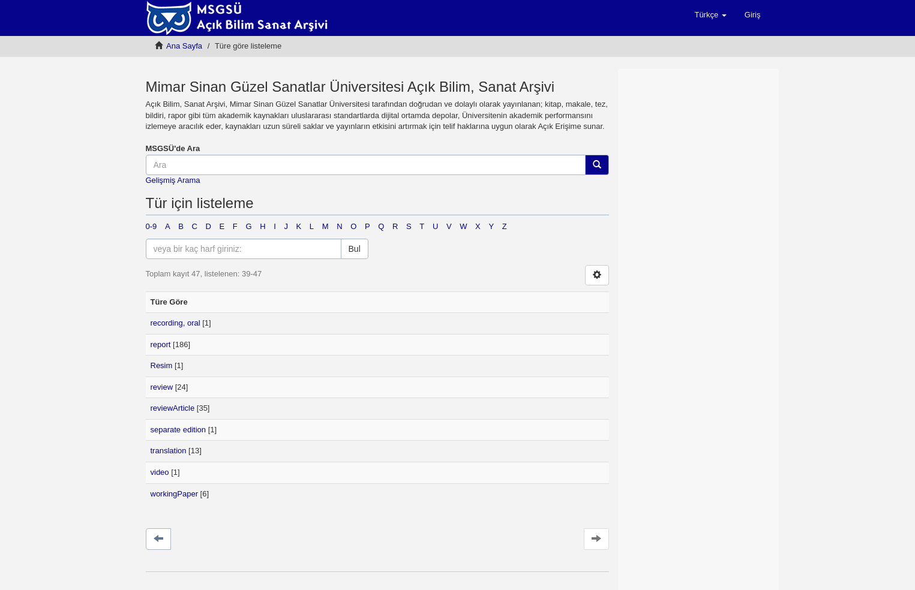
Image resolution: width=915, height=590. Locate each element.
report (161, 344)
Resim (162, 365)
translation (169, 450)
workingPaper (175, 493)
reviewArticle (173, 408)
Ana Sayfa (184, 45)
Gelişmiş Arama (173, 180)
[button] (710, 15)
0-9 (151, 226)
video (160, 472)
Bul (355, 249)
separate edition (178, 429)
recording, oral (175, 322)
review (162, 387)
